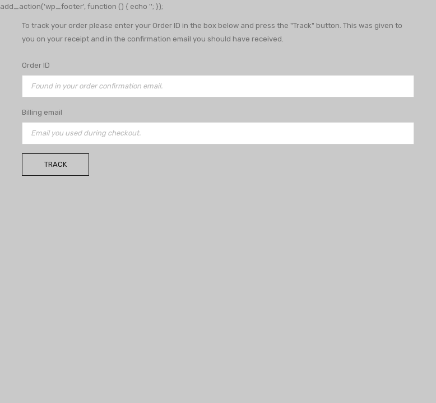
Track (55, 164)
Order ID (36, 65)
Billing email (42, 112)
